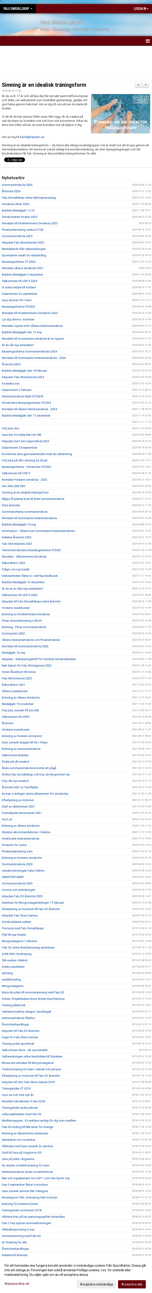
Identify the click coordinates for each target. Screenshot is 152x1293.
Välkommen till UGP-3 (16, 473)
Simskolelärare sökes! (16, 922)
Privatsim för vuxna (14, 845)
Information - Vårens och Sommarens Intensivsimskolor (38, 531)
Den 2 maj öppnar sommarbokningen (26, 1223)
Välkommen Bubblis (15, 755)
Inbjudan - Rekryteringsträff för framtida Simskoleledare (39, 659)
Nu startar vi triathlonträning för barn (25, 1165)
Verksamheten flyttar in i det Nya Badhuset (30, 575)
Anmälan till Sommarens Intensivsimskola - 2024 (34, 358)
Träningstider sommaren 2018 (21, 1210)
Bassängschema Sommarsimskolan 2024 (29, 351)
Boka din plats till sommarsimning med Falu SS (33, 992)
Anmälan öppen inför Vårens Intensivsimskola (32, 326)
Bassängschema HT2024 (18, 306)
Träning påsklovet (13, 1005)
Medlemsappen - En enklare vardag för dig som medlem (39, 1120)
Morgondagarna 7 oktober (19, 941)
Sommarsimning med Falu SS (21, 1236)
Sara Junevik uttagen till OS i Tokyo (25, 742)
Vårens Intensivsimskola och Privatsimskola (31, 640)
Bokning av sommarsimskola (21, 749)
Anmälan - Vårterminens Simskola (24, 556)
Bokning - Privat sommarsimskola (24, 627)
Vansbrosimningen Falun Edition (23, 870)
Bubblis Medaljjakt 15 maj (19, 524)
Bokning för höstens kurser (20, 1204)
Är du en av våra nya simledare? (22, 588)
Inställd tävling (11, 979)
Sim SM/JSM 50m (13, 486)
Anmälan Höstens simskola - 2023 (24, 479)
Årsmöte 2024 (11, 364)
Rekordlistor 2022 (13, 563)
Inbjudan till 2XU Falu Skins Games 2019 (28, 1082)
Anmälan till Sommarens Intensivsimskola (29, 518)
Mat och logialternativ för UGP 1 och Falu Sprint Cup (36, 1178)
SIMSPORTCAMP (13, 877)
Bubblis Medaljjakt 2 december (22, 274)
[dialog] (76, 1274)
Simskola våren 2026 (15, 204)
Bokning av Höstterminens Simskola (26, 614)
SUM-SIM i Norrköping (16, 954)
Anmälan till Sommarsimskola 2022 (25, 646)
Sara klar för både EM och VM (21, 434)
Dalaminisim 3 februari (16, 390)
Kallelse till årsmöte (15, 1255)
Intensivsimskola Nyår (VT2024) (22, 396)
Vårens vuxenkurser (15, 691)
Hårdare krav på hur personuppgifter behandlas (33, 1216)
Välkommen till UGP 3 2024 (19, 281)
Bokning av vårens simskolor (21, 697)
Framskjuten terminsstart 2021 (22, 813)
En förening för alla (14, 1242)
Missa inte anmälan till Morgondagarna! (28, 1063)
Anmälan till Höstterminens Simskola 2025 (30, 223)
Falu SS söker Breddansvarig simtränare (28, 947)
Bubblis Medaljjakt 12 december (23, 582)
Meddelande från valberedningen (24, 249)
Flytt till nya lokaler (14, 934)
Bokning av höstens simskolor (22, 736)
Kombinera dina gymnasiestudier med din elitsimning (37, 454)
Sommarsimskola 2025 (17, 236)
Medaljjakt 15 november (18, 704)
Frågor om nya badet (15, 569)
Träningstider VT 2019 (16, 1088)
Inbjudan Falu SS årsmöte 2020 (22, 896)
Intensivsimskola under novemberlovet (27, 1172)
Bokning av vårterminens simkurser (25, 1133)
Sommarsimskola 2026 (17, 185)
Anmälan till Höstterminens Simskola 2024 (30, 313)
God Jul (7, 819)
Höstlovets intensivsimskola (20, 838)
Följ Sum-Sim (10, 428)
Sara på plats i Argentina (18, 1159)
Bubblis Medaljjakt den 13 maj (22, 332)
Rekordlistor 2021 (13, 684)
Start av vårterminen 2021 (18, 806)
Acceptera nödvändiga (96, 1284)
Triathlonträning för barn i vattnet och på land (31, 1069)
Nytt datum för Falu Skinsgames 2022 (26, 665)
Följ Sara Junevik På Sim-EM (20, 710)
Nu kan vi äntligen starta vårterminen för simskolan (35, 793)
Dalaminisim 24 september (19, 447)
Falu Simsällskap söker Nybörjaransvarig (29, 197)
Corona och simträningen (18, 890)
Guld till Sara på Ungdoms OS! (22, 1152)
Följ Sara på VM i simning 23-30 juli (25, 460)
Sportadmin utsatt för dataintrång (24, 255)
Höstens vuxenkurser (16, 608)
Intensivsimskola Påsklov (18, 1018)
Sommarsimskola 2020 (17, 864)
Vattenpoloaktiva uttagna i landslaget (26, 1011)
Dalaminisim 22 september (19, 293)
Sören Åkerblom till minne (19, 672)
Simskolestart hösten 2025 (19, 217)
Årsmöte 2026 (11, 191)
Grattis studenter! (13, 966)
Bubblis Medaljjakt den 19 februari (24, 370)
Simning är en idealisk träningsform (44, 85)
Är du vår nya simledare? (18, 345)
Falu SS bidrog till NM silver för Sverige (27, 1127)
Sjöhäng (7, 973)
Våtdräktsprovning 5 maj (18, 1229)
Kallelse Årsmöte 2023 (16, 537)
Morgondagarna (12, 986)
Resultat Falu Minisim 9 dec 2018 (23, 1101)
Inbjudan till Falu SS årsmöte (20, 1031)
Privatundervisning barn (17, 851)
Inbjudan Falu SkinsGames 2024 (23, 377)
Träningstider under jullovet (20, 1107)
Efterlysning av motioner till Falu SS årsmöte (31, 909)
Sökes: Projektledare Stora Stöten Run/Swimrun (33, 998)
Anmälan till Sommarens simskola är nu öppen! (33, 338)
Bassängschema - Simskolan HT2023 (26, 467)
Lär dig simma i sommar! (18, 319)
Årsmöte (7, 723)
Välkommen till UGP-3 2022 (19, 595)
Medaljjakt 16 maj (13, 652)
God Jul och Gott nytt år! (18, 1095)
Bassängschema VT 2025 (18, 261)
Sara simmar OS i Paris (16, 300)
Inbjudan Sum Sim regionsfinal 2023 (25, 441)
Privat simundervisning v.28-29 (21, 620)
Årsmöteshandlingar (15, 1024)
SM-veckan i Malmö (15, 960)
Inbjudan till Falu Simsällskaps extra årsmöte (31, 601)
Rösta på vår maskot (15, 761)
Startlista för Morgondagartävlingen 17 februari (33, 902)
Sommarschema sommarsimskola (25, 511)
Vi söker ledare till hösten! (19, 287)
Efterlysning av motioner (18, 800)
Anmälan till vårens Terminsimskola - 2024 (29, 409)
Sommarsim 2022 (13, 633)
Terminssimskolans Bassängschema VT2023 (31, 550)
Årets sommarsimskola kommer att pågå (29, 768)
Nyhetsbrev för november (18, 1139)
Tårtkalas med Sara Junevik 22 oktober (27, 1146)
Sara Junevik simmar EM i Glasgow (25, 1191)
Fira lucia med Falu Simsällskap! (23, 928)
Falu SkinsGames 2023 (17, 543)
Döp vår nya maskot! (15, 781)
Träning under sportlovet (18, 1043)
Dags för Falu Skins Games (20, 1037)
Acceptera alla (131, 1284)
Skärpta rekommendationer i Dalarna (26, 832)
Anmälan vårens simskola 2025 (22, 268)
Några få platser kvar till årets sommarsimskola (33, 499)
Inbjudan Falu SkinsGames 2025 (23, 242)
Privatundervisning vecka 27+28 (22, 229)
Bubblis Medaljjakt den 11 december (26, 415)
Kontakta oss (11, 383)
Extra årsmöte (11, 505)
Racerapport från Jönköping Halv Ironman (29, 1197)
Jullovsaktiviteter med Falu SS (21, 1114)
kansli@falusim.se (32, 137)
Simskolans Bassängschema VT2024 (26, 402)
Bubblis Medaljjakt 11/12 (18, 210)
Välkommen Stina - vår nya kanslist (25, 1050)
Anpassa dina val (17, 1283)
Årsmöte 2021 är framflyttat (20, 787)
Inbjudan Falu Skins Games (20, 915)
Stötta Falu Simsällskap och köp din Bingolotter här (36, 774)
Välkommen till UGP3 (15, 716)
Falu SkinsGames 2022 (17, 678)
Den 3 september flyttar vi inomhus (25, 1184)
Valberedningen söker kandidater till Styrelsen (32, 1056)
